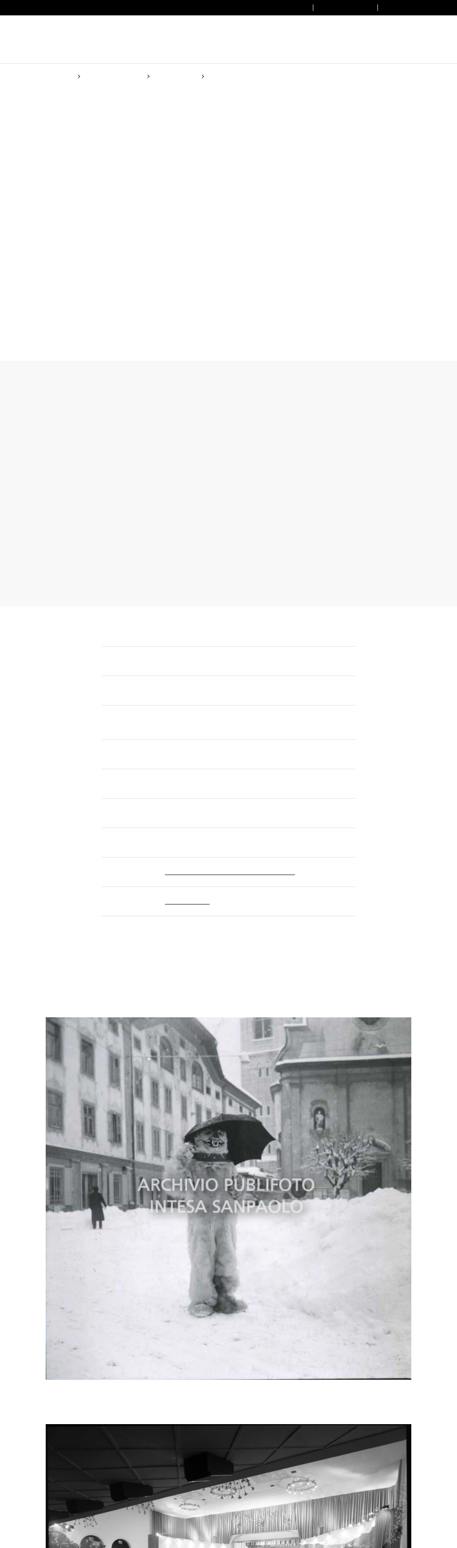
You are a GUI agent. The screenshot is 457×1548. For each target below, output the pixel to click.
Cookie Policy (277, 817)
